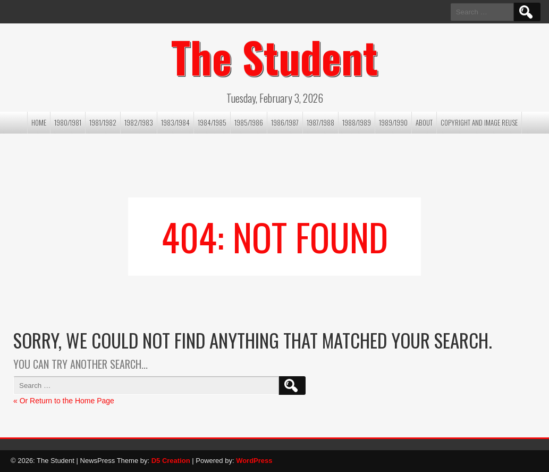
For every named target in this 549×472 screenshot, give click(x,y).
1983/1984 (175, 122)
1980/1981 (67, 122)
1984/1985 (212, 122)
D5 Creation (170, 461)
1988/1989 (356, 122)
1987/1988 (320, 122)
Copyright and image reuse (479, 122)
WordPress (254, 461)
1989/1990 (393, 122)
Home (38, 122)
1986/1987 (285, 122)
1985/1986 (248, 122)
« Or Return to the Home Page (63, 400)
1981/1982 (102, 122)
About (424, 122)
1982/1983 (138, 122)
